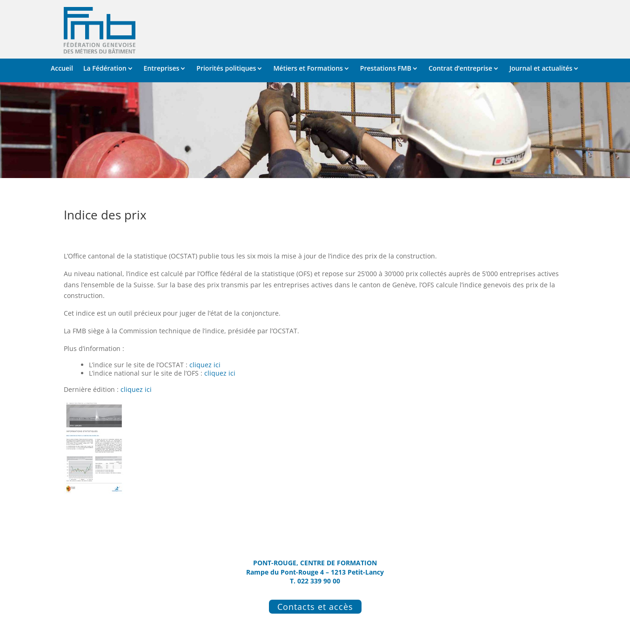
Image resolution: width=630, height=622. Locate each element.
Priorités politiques (226, 69)
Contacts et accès (315, 606)
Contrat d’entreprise (460, 69)
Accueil (62, 69)
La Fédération (105, 69)
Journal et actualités (540, 69)
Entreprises (162, 69)
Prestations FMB (385, 69)
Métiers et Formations (307, 69)
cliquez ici (205, 364)
